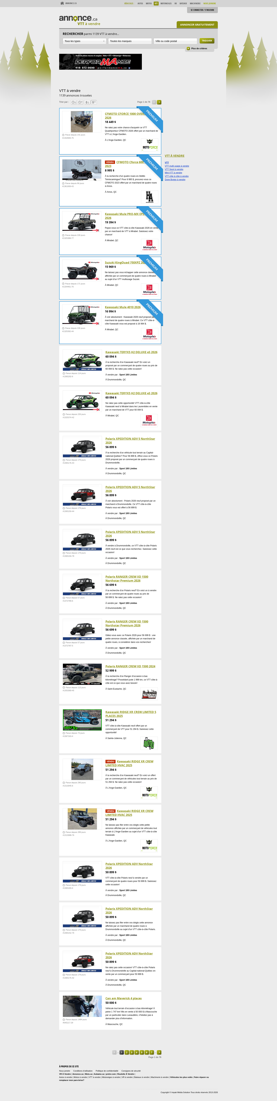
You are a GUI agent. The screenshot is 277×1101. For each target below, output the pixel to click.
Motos (149, 3)
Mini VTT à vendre (173, 172)
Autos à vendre (65, 1077)
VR (176, 3)
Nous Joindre (210, 3)
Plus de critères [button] (199, 48)
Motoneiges (166, 3)
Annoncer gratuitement (197, 24)
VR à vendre (127, 1077)
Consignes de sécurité (131, 1071)
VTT (156, 3)
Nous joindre (64, 1071)
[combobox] (84, 41)
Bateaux (183, 3)
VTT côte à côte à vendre (177, 176)
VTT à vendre (95, 1077)
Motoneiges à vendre (111, 1077)
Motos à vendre (80, 1077)
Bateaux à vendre (141, 1077)
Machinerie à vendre (160, 1077)
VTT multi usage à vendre (177, 166)
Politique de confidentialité (107, 1071)
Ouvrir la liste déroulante (103, 41)
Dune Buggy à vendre (175, 179)
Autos (140, 3)
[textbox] (130, 41)
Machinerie (195, 3)
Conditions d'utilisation (83, 1071)
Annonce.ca (70, 3)
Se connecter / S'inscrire (202, 9)
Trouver (207, 40)
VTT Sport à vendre (174, 169)
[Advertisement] (123, 79)
